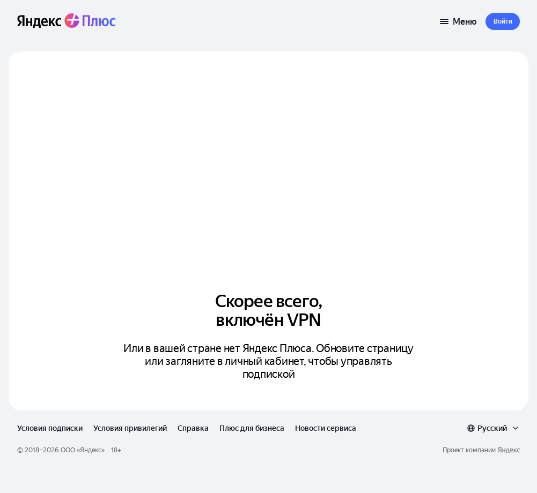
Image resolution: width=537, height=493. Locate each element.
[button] (502, 21)
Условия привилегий (130, 428)
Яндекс (90, 450)
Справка (193, 428)
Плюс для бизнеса (251, 428)
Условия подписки (50, 428)
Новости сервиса (325, 428)
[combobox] (493, 428)
